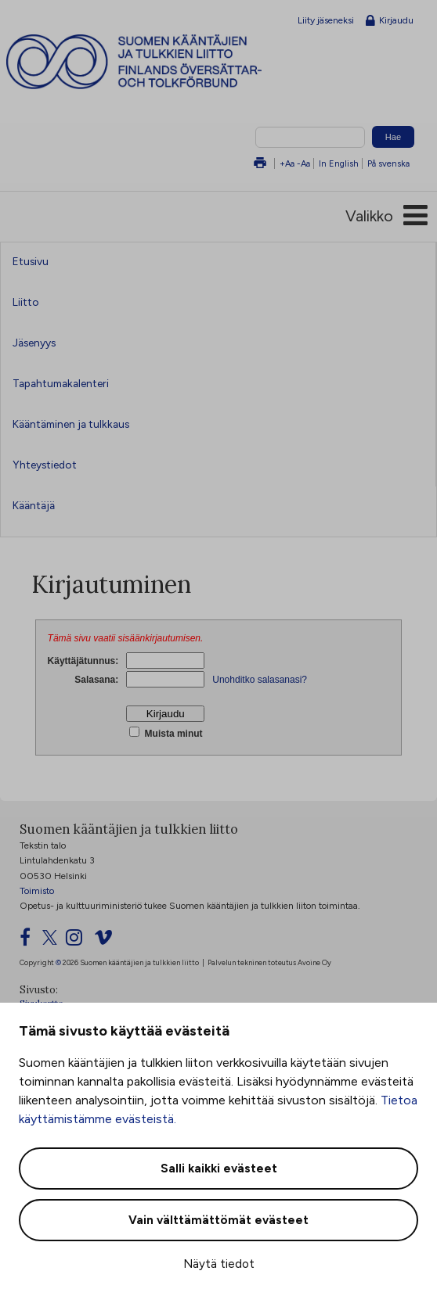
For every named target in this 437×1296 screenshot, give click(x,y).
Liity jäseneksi (326, 20)
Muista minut (172, 733)
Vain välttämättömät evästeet (218, 1220)
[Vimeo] (108, 940)
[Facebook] (30, 940)
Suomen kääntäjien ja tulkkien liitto (163, 61)
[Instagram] (79, 940)
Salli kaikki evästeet (219, 1168)
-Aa (303, 163)
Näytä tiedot (219, 1264)
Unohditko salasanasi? (259, 679)
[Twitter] (52, 940)
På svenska (388, 163)
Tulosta (260, 164)
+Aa (287, 163)
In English (339, 163)
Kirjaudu (390, 21)
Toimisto (37, 890)
